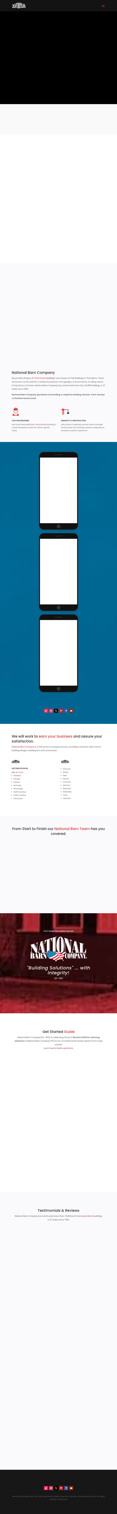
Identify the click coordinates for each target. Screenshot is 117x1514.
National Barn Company (23, 746)
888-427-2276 (17, 772)
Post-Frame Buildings (45, 377)
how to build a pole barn (61, 1049)
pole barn (87, 1217)
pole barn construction (36, 424)
